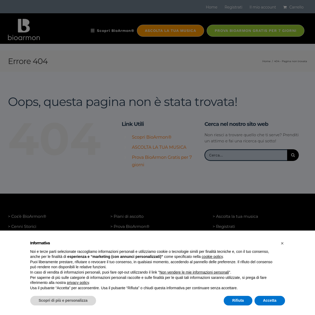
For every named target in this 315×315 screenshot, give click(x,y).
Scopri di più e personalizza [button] (63, 300)
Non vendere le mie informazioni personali (194, 272)
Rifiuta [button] (238, 300)
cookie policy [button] (212, 256)
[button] (282, 243)
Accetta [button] (270, 300)
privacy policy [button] (78, 282)
